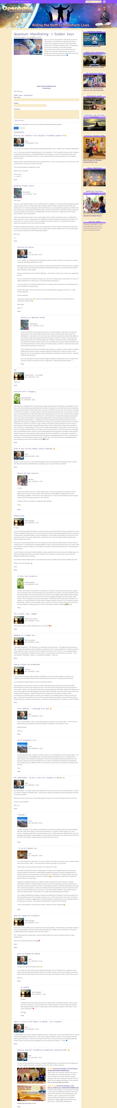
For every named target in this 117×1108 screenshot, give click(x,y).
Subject (16, 103)
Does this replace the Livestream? (27, 917)
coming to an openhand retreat (33, 319)
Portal (17, 1)
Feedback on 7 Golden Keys (24, 637)
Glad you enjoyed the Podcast (28, 955)
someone (27, 671)
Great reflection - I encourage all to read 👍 (34, 710)
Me (15, 372)
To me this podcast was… (27, 850)
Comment (17, 109)
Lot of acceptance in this (26, 742)
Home (13, 1)
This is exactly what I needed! (25, 615)
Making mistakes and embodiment (27, 666)
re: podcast (25, 989)
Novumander (26, 193)
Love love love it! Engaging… (25, 393)
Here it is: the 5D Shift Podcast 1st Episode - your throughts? (38, 1023)
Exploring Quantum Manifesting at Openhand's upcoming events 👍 (43, 1052)
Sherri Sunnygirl (29, 522)
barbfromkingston (26, 399)
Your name (17, 97)
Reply (15, 181)
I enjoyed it (21, 816)
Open (23, 37)
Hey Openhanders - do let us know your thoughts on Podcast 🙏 (39, 779)
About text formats (19, 122)
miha (29, 855)
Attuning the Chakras (25, 249)
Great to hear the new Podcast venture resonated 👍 (34, 450)
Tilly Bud (30, 481)
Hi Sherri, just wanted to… (27, 578)
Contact (22, 1)
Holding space (19, 517)
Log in (28, 1)
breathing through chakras (24, 187)
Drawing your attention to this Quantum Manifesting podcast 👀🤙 (40, 137)
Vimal (30, 748)
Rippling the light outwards (27, 475)
